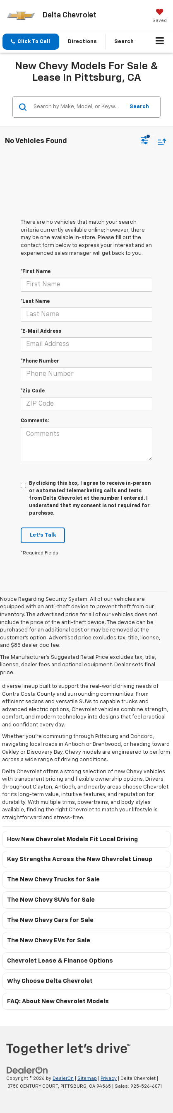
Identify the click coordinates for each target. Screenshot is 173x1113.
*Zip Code (33, 391)
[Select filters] (144, 141)
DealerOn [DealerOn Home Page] (63, 1078)
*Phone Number (40, 361)
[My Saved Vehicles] (159, 16)
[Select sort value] (159, 141)
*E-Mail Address (41, 331)
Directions (82, 41)
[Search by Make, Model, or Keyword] (78, 107)
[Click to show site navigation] (160, 42)
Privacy (109, 1078)
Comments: (35, 421)
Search (139, 106)
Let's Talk (43, 535)
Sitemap (87, 1078)
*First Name (35, 271)
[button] (30, 42)
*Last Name (35, 301)
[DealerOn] (27, 1070)
